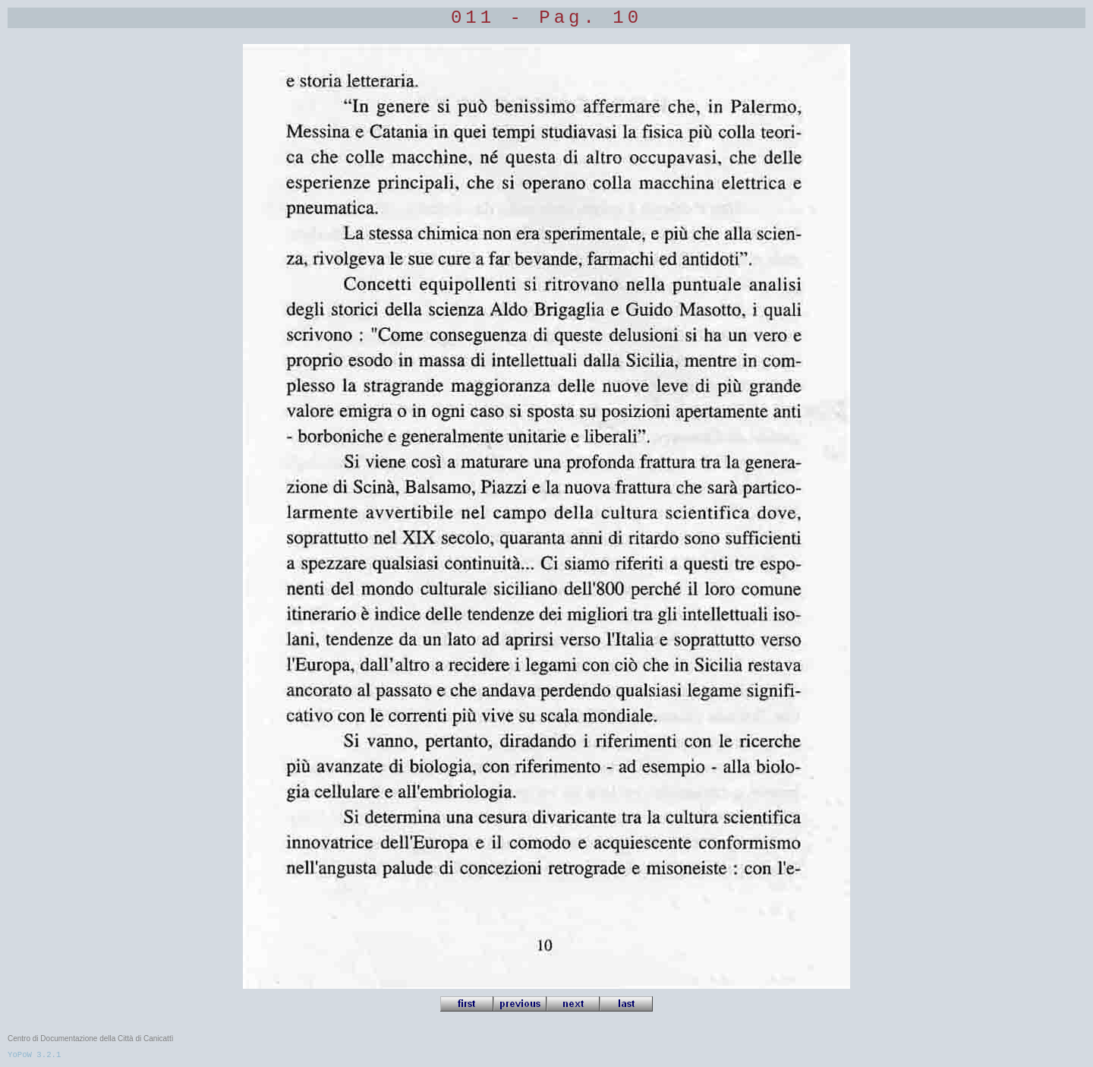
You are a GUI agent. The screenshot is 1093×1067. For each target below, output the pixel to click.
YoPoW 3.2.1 (34, 1054)
